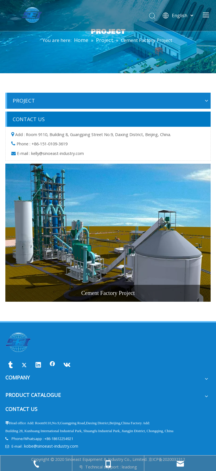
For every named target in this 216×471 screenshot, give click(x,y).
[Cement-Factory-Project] (108, 232)
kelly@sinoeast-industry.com (57, 153)
